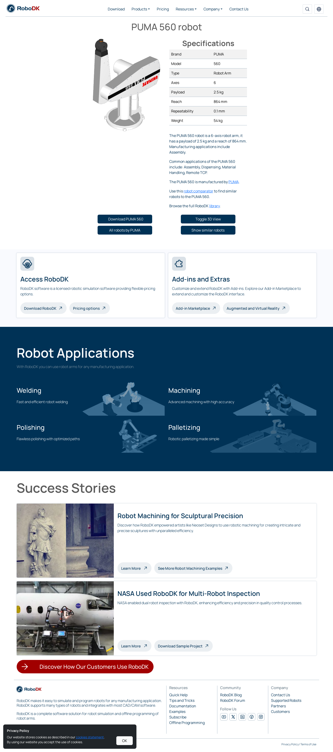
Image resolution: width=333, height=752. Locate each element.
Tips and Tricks (181, 700)
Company (212, 9)
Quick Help (178, 694)
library (214, 205)
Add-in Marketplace (193, 308)
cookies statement (90, 737)
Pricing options (86, 308)
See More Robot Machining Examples (190, 568)
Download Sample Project (180, 646)
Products (139, 9)
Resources (185, 9)
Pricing (163, 9)
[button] (319, 9)
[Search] (307, 9)
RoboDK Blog (231, 694)
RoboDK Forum (232, 700)
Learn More (136, 568)
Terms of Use (308, 744)
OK (124, 740)
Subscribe (177, 717)
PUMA (233, 181)
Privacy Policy (290, 744)
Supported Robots (286, 700)
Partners (278, 706)
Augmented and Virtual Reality (253, 308)
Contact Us (238, 9)
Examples (177, 711)
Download (116, 9)
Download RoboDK (40, 308)
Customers (280, 711)
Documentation (182, 706)
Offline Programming (187, 722)
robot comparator (198, 191)
